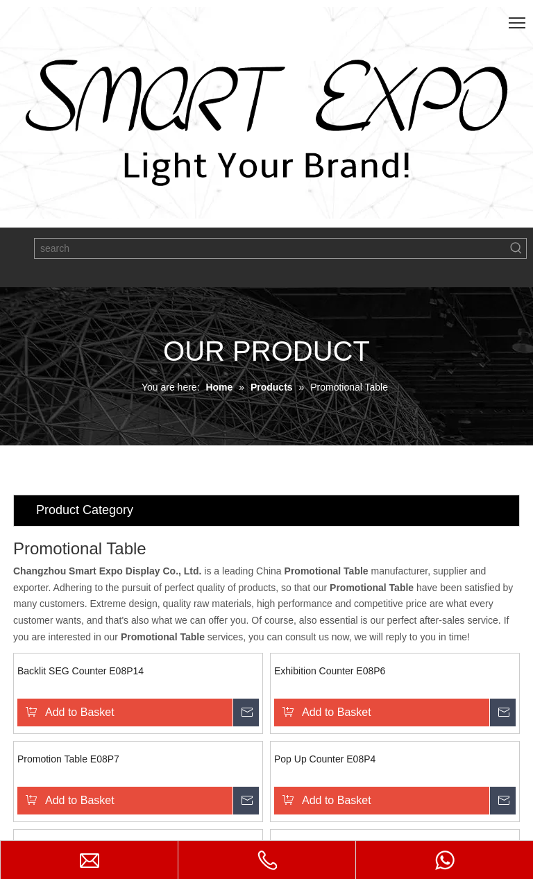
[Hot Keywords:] (516, 248)
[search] (271, 248)
